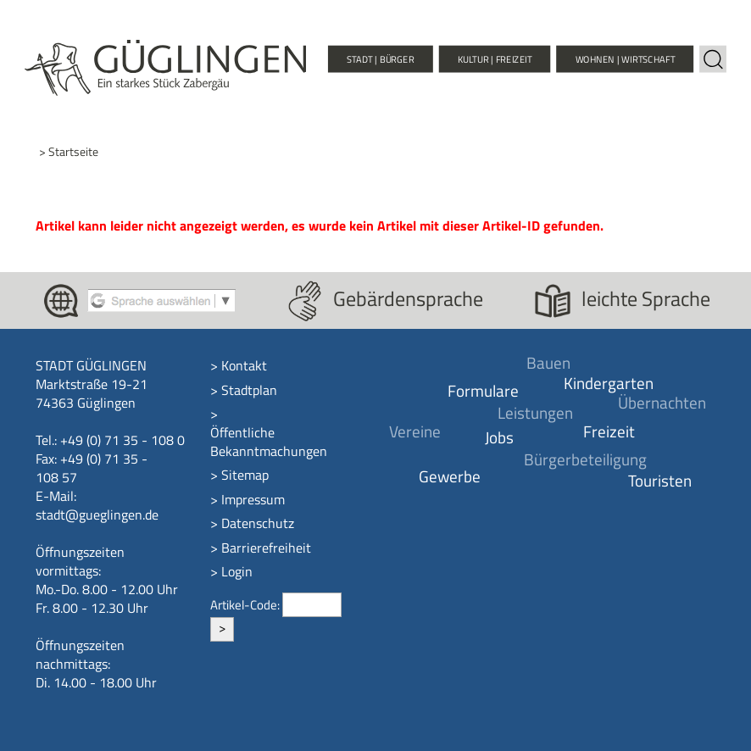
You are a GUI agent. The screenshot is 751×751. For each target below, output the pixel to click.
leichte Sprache (645, 298)
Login (237, 571)
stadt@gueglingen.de (97, 514)
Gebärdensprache (408, 298)
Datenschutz (257, 523)
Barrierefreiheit (266, 547)
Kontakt (244, 365)
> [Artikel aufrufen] (222, 627)
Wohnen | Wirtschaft (626, 59)
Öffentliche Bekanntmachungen (268, 441)
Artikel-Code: (246, 605)
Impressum (253, 499)
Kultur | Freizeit (494, 59)
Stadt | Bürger (380, 59)
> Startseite (68, 152)
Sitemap (245, 474)
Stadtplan (249, 390)
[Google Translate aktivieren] (161, 299)
